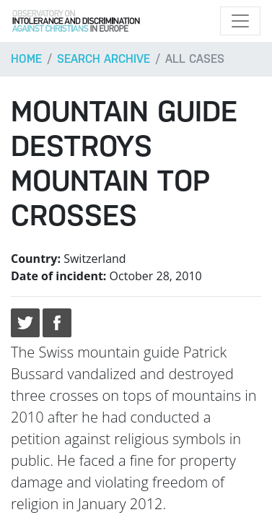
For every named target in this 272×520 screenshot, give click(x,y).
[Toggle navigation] (240, 20)
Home (26, 59)
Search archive (103, 59)
